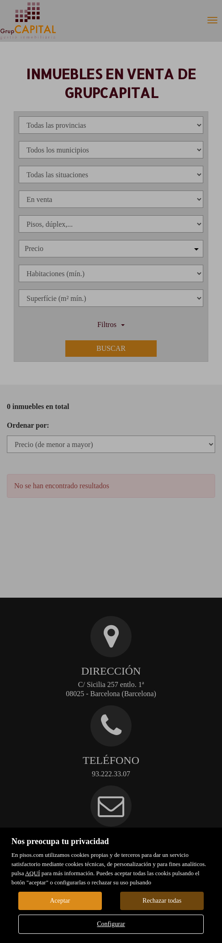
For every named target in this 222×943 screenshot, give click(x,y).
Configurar (111, 924)
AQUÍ (32, 873)
